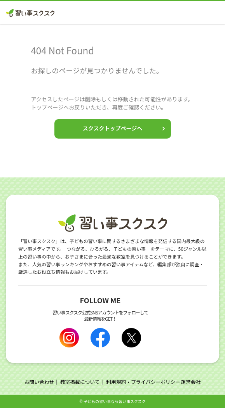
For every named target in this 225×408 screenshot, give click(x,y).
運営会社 (191, 381)
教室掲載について (80, 381)
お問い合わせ (39, 381)
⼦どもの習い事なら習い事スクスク (115, 401)
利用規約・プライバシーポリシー (143, 381)
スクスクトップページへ (112, 128)
